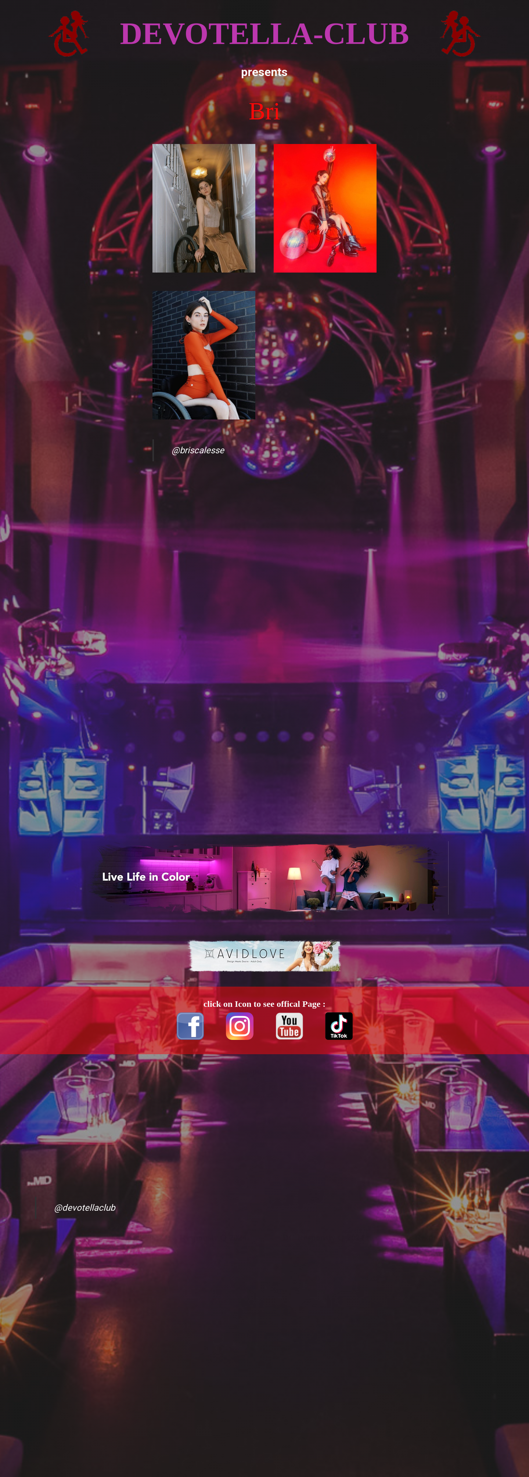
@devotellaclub (84, 1208)
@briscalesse (198, 450)
